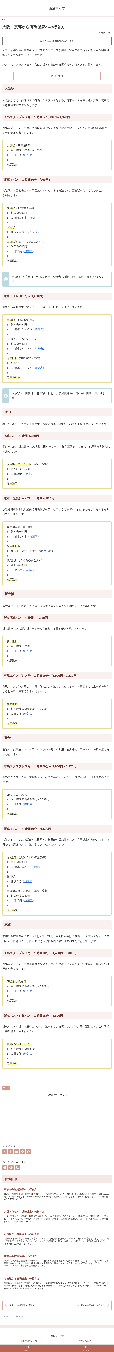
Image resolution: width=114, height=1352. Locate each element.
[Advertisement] (57, 1118)
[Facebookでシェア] (10, 1151)
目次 (53, 75)
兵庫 (6, 1088)
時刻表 (28, 155)
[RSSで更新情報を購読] (17, 1167)
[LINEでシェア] (22, 1151)
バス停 (34, 232)
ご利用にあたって (29, 1342)
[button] (28, 1151)
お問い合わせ (85, 1342)
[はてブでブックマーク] (16, 1151)
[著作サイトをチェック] (4, 1167)
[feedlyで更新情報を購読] (11, 1167)
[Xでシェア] (4, 1151)
